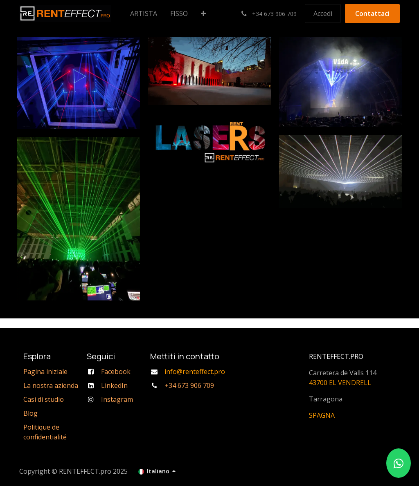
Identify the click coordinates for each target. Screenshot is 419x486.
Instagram (117, 399)
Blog (30, 413)
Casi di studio (43, 399)
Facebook (116, 371)
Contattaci (372, 13)
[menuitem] (144, 13)
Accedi (322, 13)
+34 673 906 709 (189, 385)
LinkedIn (114, 385)
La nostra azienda (50, 385)
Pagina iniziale (45, 371)
